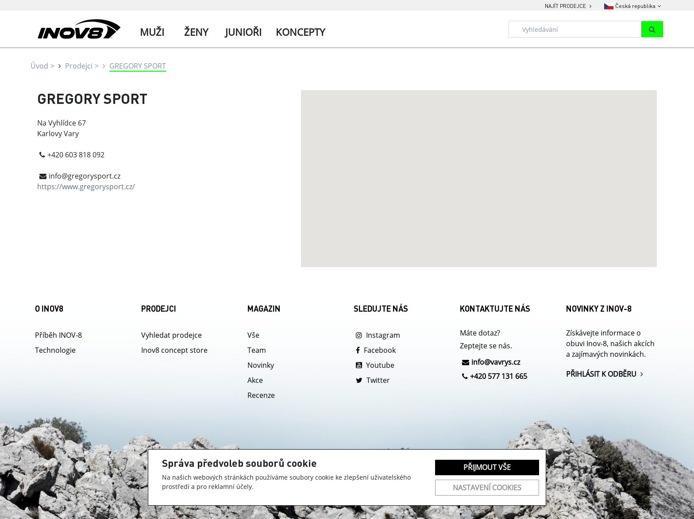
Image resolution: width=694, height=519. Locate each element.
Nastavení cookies (487, 487)
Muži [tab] (152, 31)
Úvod (39, 66)
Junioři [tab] (243, 31)
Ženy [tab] (196, 31)
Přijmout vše (487, 467)
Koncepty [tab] (300, 31)
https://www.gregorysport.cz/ (86, 186)
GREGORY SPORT (137, 66)
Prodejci (79, 66)
